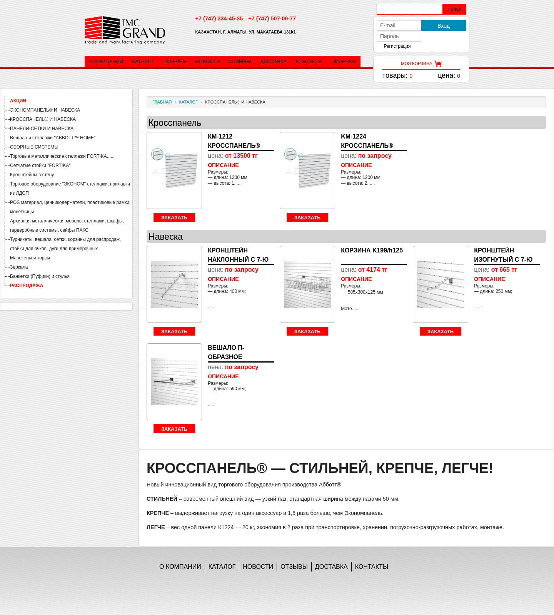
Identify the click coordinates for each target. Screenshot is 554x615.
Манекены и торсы (30, 258)
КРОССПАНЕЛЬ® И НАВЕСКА (43, 119)
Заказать (174, 218)
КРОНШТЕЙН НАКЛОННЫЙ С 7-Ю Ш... (238, 259)
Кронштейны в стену (32, 174)
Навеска (166, 237)
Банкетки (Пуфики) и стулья (40, 276)
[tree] (66, 193)
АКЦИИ (18, 101)
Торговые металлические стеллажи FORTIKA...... (62, 156)
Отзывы (240, 61)
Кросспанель (175, 123)
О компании (106, 61)
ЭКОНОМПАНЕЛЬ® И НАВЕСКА (45, 110)
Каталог (143, 61)
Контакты (309, 61)
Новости (207, 61)
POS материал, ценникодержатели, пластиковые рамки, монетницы (70, 207)
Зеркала (19, 267)
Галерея (175, 61)
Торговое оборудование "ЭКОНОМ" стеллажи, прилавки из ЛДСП (70, 188)
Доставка (273, 61)
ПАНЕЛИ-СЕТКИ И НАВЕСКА (41, 128)
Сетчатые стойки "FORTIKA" (40, 165)
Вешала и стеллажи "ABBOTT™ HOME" (52, 137)
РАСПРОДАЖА (26, 285)
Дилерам (344, 61)
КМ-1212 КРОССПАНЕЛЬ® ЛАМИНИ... (234, 145)
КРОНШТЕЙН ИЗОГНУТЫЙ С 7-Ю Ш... (503, 259)
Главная (162, 102)
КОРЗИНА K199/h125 (372, 250)
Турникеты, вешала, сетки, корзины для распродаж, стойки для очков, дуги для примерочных (65, 244)
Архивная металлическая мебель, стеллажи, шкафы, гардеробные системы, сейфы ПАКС (67, 225)
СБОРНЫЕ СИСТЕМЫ (34, 147)
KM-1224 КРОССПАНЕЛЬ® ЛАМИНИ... (367, 145)
